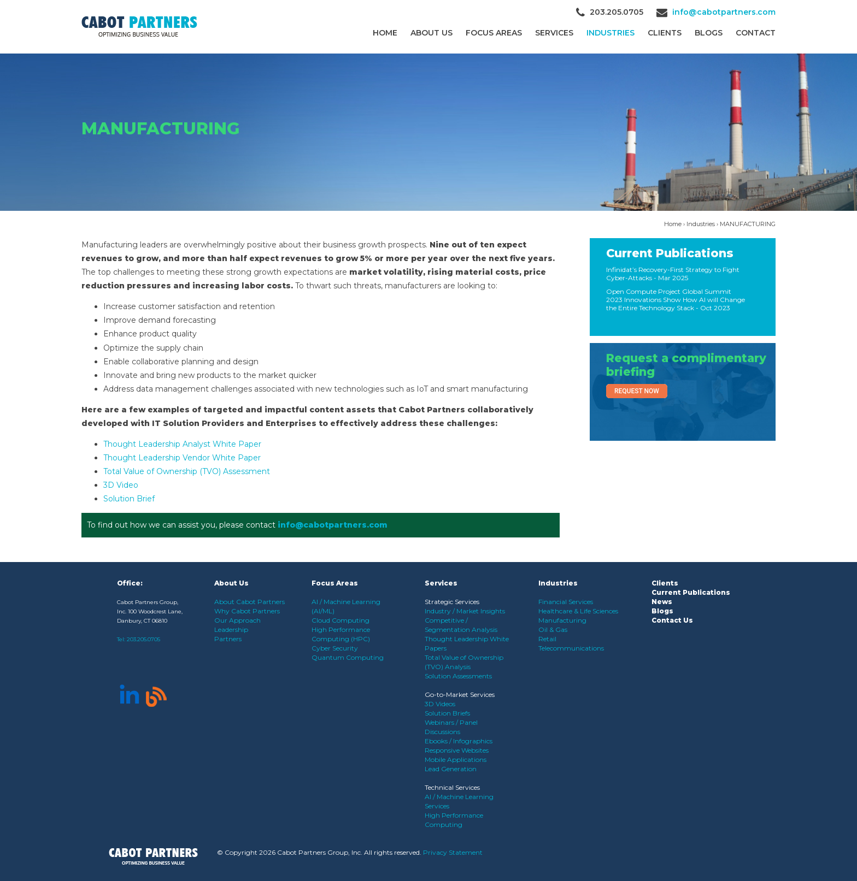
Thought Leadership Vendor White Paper (182, 458)
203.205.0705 (143, 639)
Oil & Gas (552, 629)
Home (385, 33)
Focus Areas (494, 33)
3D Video (120, 485)
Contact (756, 33)
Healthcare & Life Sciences (578, 611)
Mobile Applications (455, 759)
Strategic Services (452, 602)
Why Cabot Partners (247, 611)
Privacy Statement (453, 852)
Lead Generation (451, 769)
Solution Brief (129, 499)
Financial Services (565, 602)
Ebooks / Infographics (458, 741)
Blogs (709, 33)
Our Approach (237, 620)
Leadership (231, 629)
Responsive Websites (457, 750)
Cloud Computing (340, 620)
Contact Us (672, 620)
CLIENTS (665, 33)
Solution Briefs (447, 713)
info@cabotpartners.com (724, 12)
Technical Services (452, 787)
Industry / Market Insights (465, 611)
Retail (547, 639)
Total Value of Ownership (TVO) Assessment (186, 471)
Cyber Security (335, 648)
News (661, 602)
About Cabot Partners (249, 602)
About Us (431, 33)
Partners (228, 639)
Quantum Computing (348, 657)
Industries (610, 33)
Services (554, 33)
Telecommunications (571, 648)
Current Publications (669, 253)
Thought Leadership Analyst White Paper (182, 444)
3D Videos (440, 704)
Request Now (636, 391)
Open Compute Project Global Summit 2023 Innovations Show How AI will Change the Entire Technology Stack (675, 299)
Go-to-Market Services (460, 694)
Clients (664, 583)
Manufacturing (562, 620)
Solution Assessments (458, 676)
